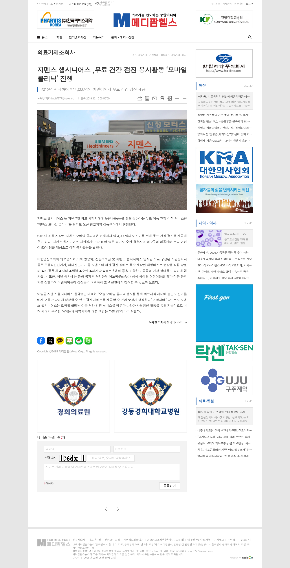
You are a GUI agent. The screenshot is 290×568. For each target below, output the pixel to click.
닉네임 (50, 448)
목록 (147, 98)
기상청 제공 (105, 5)
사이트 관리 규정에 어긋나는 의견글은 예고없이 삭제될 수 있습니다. (90, 466)
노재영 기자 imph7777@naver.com (56, 98)
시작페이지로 (46, 3)
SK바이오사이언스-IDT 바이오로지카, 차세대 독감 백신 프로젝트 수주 (225, 265)
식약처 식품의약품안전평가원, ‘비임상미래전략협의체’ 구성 (225, 128)
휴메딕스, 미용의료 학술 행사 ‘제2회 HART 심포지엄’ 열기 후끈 (225, 278)
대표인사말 (94, 539)
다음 (118, 509)
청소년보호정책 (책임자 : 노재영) (165, 539)
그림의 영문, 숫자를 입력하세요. (110, 457)
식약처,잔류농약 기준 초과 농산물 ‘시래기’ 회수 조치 (225, 115)
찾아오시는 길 (112, 539)
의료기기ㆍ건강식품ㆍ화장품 (152, 55)
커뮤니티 (99, 37)
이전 (105, 509)
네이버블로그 (69, 340)
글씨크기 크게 (177, 98)
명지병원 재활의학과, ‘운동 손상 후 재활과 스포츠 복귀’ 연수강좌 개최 (225, 456)
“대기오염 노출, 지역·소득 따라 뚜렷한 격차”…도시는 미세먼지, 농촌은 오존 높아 (225, 437)
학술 (59, 37)
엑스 (50, 340)
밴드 (88, 340)
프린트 (162, 98)
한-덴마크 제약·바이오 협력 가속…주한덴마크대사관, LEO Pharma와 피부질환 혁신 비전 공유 (225, 271)
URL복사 (140, 98)
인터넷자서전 (77, 37)
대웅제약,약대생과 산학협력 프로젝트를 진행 (224, 259)
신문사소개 (79, 539)
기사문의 (226, 3)
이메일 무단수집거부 (198, 539)
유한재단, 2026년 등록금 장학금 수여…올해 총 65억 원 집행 (225, 252)
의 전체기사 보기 (166, 322)
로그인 (249, 3)
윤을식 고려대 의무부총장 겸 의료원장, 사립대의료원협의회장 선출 (225, 443)
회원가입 (238, 3)
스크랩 (169, 98)
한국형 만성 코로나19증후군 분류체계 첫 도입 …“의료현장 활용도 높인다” (225, 121)
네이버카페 (79, 340)
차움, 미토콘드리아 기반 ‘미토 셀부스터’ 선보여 (225, 449)
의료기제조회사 (179, 55)
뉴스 (44, 37)
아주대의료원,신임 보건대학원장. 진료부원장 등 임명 (225, 430)
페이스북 (41, 340)
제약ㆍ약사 (207, 223)
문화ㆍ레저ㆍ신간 (122, 37)
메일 (154, 98)
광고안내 (246, 539)
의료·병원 (206, 401)
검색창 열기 (248, 37)
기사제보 (215, 3)
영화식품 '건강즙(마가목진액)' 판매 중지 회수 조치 (225, 134)
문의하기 (232, 539)
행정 (202, 85)
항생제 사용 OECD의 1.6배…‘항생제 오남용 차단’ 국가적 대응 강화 (225, 140)
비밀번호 (121, 448)
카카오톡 (60, 340)
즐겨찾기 (60, 3)
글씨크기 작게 (184, 98)
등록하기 (169, 485)
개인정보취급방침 (133, 539)
